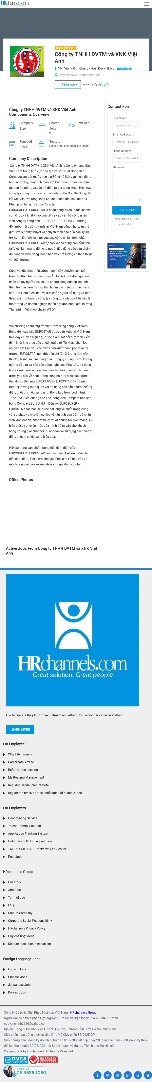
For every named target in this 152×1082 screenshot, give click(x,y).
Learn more (20, 729)
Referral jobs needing (23, 770)
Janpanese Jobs (19, 985)
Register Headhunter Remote (28, 785)
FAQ (11, 905)
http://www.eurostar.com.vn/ (80, 75)
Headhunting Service (22, 818)
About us (14, 890)
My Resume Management (26, 777)
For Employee (14, 744)
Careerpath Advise (21, 762)
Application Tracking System (28, 833)
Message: (118, 167)
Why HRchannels (20, 754)
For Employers (14, 808)
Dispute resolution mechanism (29, 944)
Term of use (16, 897)
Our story (14, 882)
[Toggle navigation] (146, 4)
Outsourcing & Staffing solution (30, 841)
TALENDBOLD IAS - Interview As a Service (37, 849)
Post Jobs (15, 857)
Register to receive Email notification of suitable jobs (45, 793)
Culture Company (20, 913)
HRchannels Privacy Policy (26, 928)
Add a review (68, 84)
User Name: (119, 118)
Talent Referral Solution (24, 826)
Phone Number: (122, 151)
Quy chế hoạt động (21, 936)
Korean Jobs (17, 992)
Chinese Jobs (17, 977)
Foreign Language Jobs (21, 959)
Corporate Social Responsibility (30, 921)
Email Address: (121, 134)
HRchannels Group (18, 872)
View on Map (124, 69)
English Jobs (17, 969)
